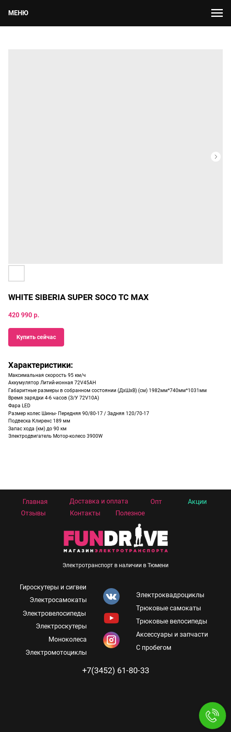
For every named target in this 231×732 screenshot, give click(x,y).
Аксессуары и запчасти (172, 634)
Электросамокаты (58, 600)
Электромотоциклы (56, 652)
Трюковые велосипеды (171, 621)
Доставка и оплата (98, 501)
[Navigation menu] (217, 13)
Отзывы (33, 513)
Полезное (130, 513)
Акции (197, 502)
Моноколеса (68, 639)
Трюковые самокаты (168, 608)
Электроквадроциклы (170, 595)
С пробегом (153, 647)
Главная (35, 502)
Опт (156, 502)
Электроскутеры (61, 626)
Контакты (85, 513)
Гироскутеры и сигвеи (53, 587)
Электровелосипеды (54, 613)
